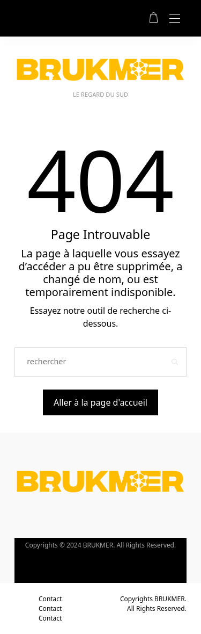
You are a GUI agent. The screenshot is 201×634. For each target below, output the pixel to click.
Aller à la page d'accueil (100, 402)
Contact (50, 598)
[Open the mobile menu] (175, 19)
